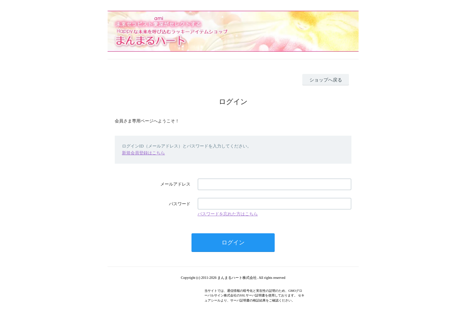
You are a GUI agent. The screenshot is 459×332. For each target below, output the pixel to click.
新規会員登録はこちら (143, 152)
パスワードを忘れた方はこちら (228, 213)
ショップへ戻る (325, 80)
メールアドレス (175, 184)
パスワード (179, 203)
